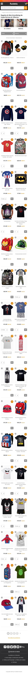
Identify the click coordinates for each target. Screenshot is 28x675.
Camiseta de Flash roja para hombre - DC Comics (7, 156)
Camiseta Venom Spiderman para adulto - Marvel (20, 484)
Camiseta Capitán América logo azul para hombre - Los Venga (21, 124)
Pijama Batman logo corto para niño (21, 516)
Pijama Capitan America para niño (7, 189)
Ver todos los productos (14, 637)
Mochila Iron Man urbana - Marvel (7, 254)
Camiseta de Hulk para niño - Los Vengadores (21, 582)
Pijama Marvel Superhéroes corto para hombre (21, 320)
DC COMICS (7, 28)
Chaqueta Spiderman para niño (7, 549)
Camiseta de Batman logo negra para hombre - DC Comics (21, 386)
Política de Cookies (20, 660)
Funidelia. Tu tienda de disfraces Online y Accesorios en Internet (13, 4)
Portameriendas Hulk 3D (20, 254)
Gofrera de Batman (21, 57)
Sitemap (15, 662)
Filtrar (3, 33)
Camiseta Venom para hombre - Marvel (7, 516)
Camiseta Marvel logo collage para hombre (7, 352)
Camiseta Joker (7, 221)
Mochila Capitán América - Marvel (7, 451)
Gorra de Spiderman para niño (7, 614)
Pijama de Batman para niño (21, 287)
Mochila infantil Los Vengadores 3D (7, 91)
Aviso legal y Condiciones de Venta (14, 657)
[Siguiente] (20, 633)
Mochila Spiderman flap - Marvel (20, 418)
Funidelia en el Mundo (14, 655)
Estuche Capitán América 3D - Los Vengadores (7, 582)
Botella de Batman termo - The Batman (7, 385)
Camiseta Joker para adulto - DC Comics (7, 483)
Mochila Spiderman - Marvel (7, 57)
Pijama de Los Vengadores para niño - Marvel (21, 614)
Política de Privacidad (9, 660)
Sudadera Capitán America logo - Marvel (7, 123)
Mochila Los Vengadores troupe (7, 287)
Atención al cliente (14, 651)
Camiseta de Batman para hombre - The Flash (21, 451)
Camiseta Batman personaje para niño (7, 320)
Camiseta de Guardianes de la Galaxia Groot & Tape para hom (21, 550)
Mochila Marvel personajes (21, 155)
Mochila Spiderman (21, 90)
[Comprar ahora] (12, 68)
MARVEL (20, 28)
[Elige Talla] (3, 133)
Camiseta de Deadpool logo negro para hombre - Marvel (21, 222)
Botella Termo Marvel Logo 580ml (21, 352)
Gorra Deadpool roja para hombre (7, 418)
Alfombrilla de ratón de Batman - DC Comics (21, 189)
